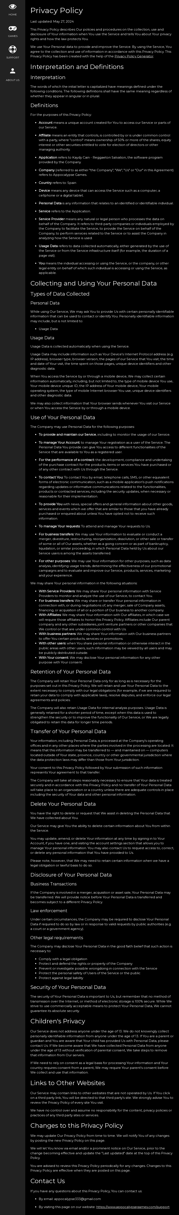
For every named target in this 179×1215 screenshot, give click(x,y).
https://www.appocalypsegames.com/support (133, 1207)
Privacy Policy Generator (134, 56)
